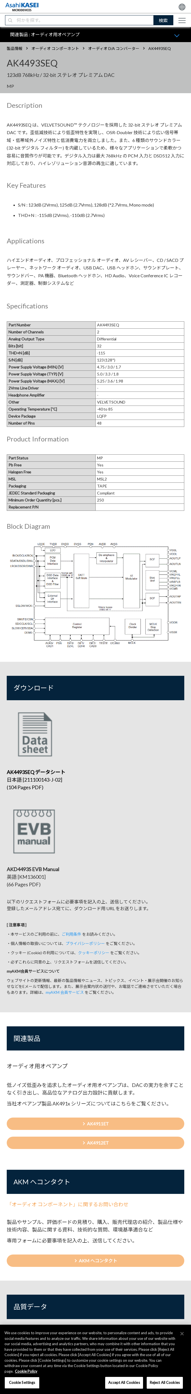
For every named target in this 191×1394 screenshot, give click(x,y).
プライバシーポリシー (85, 943)
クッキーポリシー (93, 952)
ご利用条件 (71, 934)
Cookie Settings (22, 1382)
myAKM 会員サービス (65, 992)
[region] (95, 1359)
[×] (182, 1333)
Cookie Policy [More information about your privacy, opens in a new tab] (26, 1371)
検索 (163, 20)
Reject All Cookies (165, 1382)
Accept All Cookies (124, 1382)
